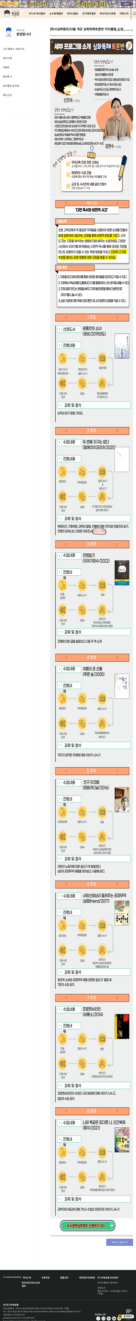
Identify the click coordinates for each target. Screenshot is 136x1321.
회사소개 (27, 1277)
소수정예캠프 (56, 13)
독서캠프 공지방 (11, 86)
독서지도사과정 (108, 13)
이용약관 (46, 1277)
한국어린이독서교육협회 (31, 1284)
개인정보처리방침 (87, 1277)
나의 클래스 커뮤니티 (13, 49)
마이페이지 (131, 13)
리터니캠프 (72, 13)
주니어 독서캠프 (37, 13)
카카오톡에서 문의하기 (108, 1283)
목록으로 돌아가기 (120, 1242)
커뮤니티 (124, 13)
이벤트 (6, 67)
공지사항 (7, 58)
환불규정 (64, 1277)
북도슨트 (7, 95)
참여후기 (7, 76)
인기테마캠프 (89, 13)
